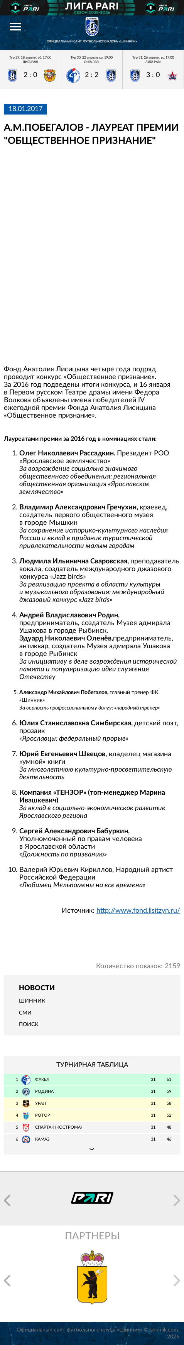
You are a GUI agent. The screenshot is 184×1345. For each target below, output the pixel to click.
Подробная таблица (92, 1149)
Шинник (32, 1001)
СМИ (25, 1013)
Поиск (28, 1024)
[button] (7, 1200)
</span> (92, 255)
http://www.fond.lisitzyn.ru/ (138, 910)
